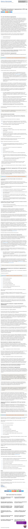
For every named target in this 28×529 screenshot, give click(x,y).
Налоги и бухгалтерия (6, 1)
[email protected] (18, 74)
